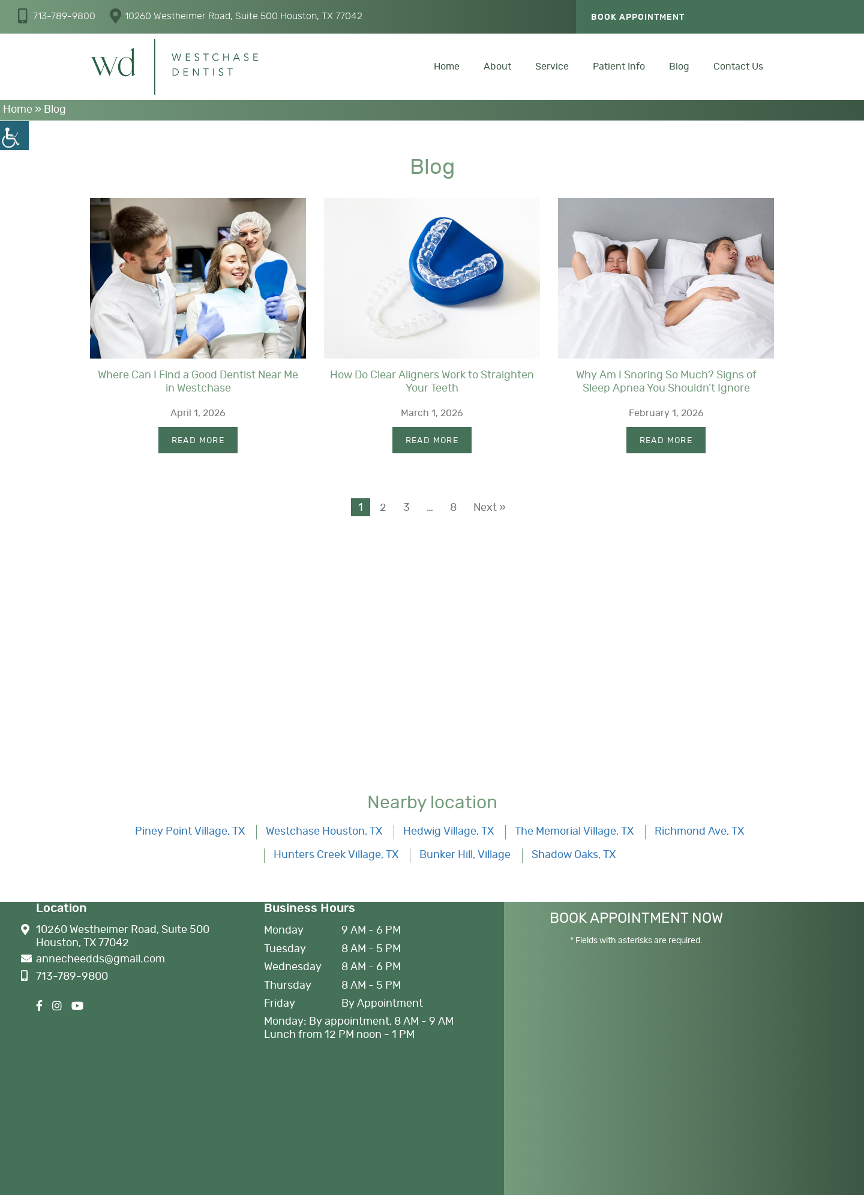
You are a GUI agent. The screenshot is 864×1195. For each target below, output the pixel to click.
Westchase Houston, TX (324, 831)
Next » (489, 507)
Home (447, 66)
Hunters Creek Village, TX (336, 855)
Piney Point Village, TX (190, 831)
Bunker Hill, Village (465, 855)
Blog (679, 66)
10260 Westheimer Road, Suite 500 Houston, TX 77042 (236, 15)
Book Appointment (638, 17)
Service (552, 66)
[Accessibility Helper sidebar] (14, 135)
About (497, 66)
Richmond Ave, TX (699, 831)
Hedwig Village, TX (448, 831)
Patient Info (619, 66)
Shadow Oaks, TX (574, 855)
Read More (198, 441)
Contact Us (738, 66)
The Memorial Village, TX (574, 831)
